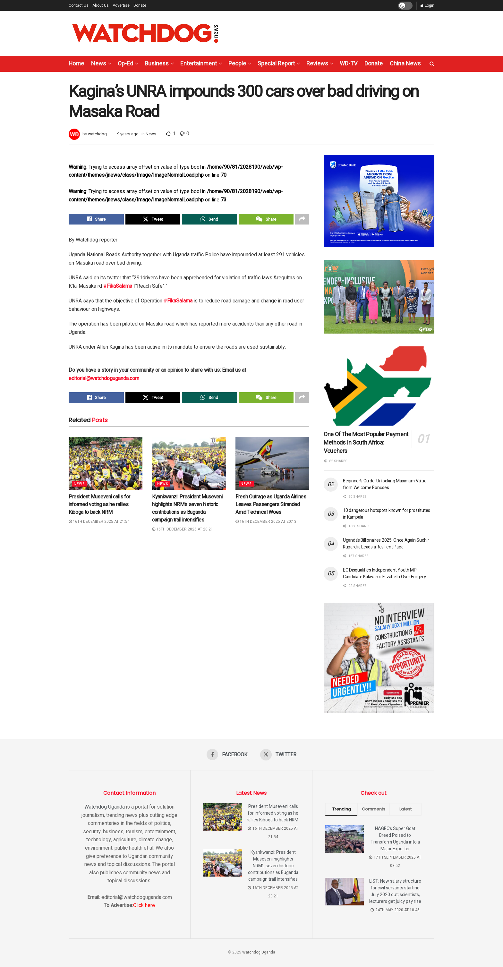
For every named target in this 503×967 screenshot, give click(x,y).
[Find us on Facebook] (226, 754)
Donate (139, 5)
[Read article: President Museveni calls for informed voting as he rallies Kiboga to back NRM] (105, 466)
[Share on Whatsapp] (209, 220)
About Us (100, 5)
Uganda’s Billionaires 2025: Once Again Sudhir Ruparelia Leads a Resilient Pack (386, 543)
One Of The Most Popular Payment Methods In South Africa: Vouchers (366, 442)
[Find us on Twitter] (278, 754)
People (237, 63)
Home (76, 63)
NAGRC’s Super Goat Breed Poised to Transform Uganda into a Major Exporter (395, 839)
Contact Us (79, 5)
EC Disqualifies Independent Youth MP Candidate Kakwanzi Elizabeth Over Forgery (384, 573)
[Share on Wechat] (266, 220)
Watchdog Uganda (104, 807)
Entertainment (198, 63)
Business (157, 63)
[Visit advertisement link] (379, 201)
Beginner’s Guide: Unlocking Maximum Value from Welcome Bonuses (385, 484)
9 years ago (128, 134)
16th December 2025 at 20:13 (265, 524)
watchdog (97, 134)
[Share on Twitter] (153, 220)
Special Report (276, 63)
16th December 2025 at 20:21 (182, 532)
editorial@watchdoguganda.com (104, 380)
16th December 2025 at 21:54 (99, 524)
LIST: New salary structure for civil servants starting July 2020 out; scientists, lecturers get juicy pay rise (395, 891)
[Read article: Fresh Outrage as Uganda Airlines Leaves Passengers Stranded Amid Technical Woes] (272, 466)
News (98, 63)
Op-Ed (125, 63)
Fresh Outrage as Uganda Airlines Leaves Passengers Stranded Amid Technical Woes (270, 507)
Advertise (121, 5)
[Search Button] (432, 64)
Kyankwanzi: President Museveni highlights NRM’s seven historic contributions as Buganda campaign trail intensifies (187, 511)
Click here (144, 906)
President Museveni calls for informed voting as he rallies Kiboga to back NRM (99, 507)
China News (405, 63)
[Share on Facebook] (96, 220)
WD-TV (348, 63)
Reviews (317, 63)
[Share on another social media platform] (302, 220)
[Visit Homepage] (145, 33)
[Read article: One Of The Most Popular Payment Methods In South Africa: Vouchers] (379, 386)
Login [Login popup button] (427, 5)
